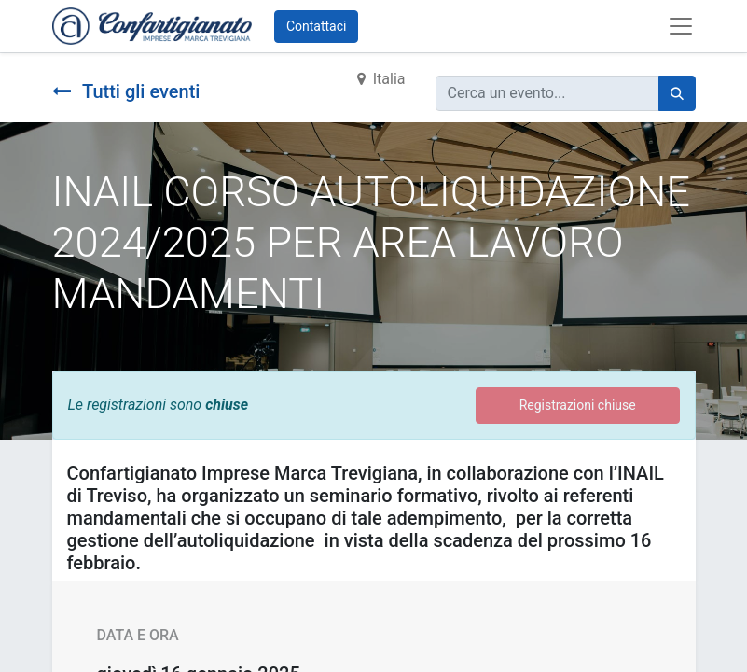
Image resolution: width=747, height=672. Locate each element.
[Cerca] (677, 93)
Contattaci (316, 26)
